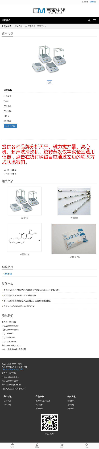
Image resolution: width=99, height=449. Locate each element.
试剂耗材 (39, 405)
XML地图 (19, 369)
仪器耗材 (74, 218)
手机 (37, 445)
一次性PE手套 (74, 257)
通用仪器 (40, 26)
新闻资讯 (71, 396)
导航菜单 (6, 20)
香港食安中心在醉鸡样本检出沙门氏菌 (19, 306)
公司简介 (7, 401)
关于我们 (8, 396)
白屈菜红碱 (24, 254)
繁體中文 (93, 2)
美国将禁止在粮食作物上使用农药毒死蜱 (20, 295)
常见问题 (71, 408)
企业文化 (7, 405)
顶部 (86, 445)
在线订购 (10, 126)
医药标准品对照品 (43, 401)
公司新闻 (71, 401)
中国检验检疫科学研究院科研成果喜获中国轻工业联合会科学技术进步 (32, 290)
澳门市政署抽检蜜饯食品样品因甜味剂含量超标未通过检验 (27, 301)
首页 (12, 445)
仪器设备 (31, 26)
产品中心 (22, 26)
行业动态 (71, 405)
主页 (15, 26)
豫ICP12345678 (8, 369)
